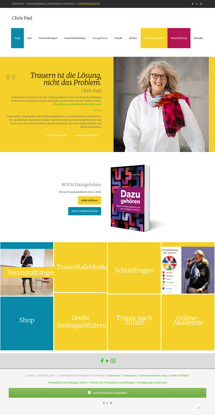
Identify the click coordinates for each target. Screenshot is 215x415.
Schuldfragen (134, 270)
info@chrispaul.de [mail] (89, 3)
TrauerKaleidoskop (85, 267)
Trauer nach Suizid (134, 320)
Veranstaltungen (32, 272)
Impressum (114, 375)
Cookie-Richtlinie (179, 375)
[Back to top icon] (198, 408)
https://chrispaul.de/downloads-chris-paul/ (77, 104)
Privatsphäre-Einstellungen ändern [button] (68, 382)
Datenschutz (130, 375)
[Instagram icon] (201, 3)
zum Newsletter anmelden (107, 393)
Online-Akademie (188, 320)
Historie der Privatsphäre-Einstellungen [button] (112, 382)
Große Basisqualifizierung (85, 321)
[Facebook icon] (192, 3)
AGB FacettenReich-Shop (153, 375)
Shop (26, 320)
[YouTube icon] (197, 3)
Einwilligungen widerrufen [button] (152, 382)
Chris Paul (22, 18)
